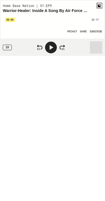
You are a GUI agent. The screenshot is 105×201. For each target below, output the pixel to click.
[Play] (51, 47)
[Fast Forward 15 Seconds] (62, 47)
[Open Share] (83, 31)
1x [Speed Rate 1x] (7, 47)
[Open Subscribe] (96, 31)
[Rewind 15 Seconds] (39, 47)
